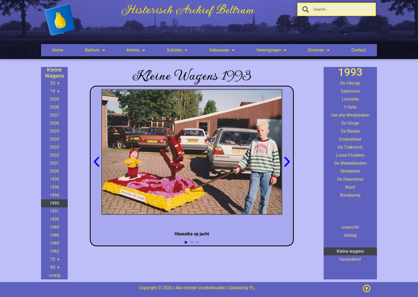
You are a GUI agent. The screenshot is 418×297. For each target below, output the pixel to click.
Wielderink (350, 171)
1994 (54, 195)
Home (57, 50)
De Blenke (350, 131)
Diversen (318, 50)
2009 (54, 99)
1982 (54, 251)
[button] (96, 162)
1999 (54, 179)
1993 (54, 203)
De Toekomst (350, 147)
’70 (54, 259)
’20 (54, 83)
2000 (54, 171)
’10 (54, 91)
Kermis (136, 50)
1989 (54, 227)
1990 (54, 219)
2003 (54, 147)
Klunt (350, 187)
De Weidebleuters (350, 163)
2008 (54, 107)
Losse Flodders (350, 155)
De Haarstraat (350, 179)
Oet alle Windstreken (350, 115)
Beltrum (95, 50)
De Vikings (350, 83)
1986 (54, 235)
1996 (54, 187)
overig (54, 275)
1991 (54, 211)
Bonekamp (350, 195)
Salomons (350, 91)
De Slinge (350, 123)
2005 (54, 131)
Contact (358, 50)
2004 (54, 139)
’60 (54, 267)
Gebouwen (222, 50)
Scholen (177, 50)
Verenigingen (271, 50)
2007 (54, 115)
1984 (54, 243)
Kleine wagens (350, 251)
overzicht (350, 227)
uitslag (350, 235)
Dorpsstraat (350, 139)
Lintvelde (350, 99)
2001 (54, 163)
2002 (54, 155)
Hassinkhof (350, 259)
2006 (54, 123)
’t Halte (350, 107)
